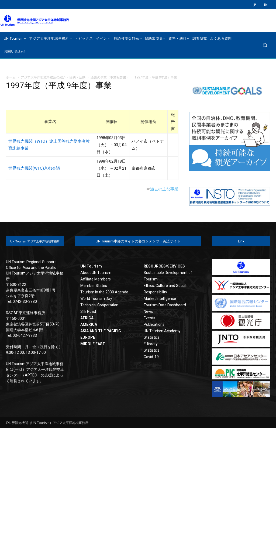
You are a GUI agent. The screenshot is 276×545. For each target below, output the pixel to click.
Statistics (152, 337)
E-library (151, 344)
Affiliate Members (95, 279)
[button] (264, 45)
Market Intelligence (160, 298)
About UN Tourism (95, 272)
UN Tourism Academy (162, 331)
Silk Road (88, 311)
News (148, 311)
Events (149, 318)
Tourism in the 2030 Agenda (104, 292)
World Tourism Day (96, 298)
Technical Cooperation (99, 305)
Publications (154, 324)
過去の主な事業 (164, 189)
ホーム (11, 77)
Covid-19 (151, 357)
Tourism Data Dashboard (165, 305)
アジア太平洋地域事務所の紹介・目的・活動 (53, 77)
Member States (93, 285)
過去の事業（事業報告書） (110, 77)
